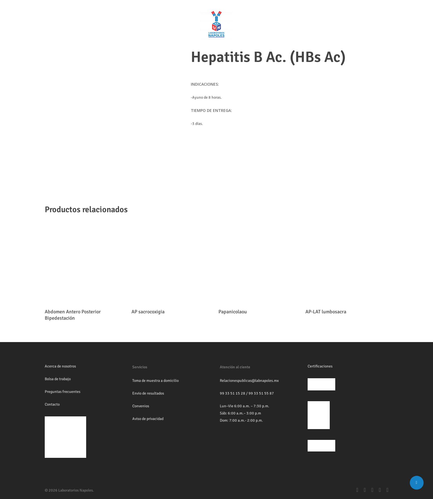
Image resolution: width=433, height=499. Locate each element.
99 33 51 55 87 (261, 393)
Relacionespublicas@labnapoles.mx (249, 380)
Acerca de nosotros (60, 366)
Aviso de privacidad (147, 418)
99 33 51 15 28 (232, 393)
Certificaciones (320, 366)
